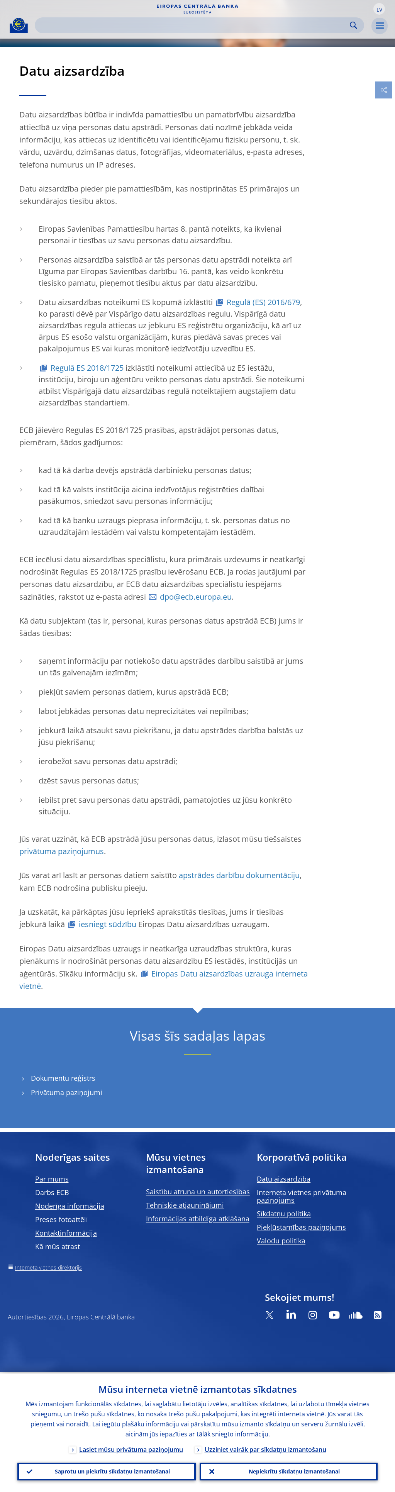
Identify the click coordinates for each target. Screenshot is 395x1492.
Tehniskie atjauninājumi (185, 1205)
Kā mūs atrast (57, 1246)
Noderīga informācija (69, 1206)
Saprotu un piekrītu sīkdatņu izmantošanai (112, 1471)
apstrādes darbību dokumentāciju (239, 875)
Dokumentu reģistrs (63, 1078)
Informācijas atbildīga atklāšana (197, 1218)
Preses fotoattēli (61, 1219)
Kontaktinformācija (66, 1233)
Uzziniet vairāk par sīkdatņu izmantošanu (265, 1448)
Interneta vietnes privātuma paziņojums (301, 1196)
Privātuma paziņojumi (66, 1092)
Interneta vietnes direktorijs (48, 1267)
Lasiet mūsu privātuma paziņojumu (131, 1448)
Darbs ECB (52, 1192)
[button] (379, 9)
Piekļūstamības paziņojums (301, 1227)
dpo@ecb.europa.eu (196, 597)
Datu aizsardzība (283, 1178)
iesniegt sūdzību (107, 924)
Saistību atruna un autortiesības (198, 1191)
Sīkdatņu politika (284, 1213)
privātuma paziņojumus (61, 851)
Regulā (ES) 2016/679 (263, 302)
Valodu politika (281, 1240)
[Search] (193, 25)
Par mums (52, 1178)
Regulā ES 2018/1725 (87, 368)
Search (353, 25)
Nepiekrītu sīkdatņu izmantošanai (294, 1471)
